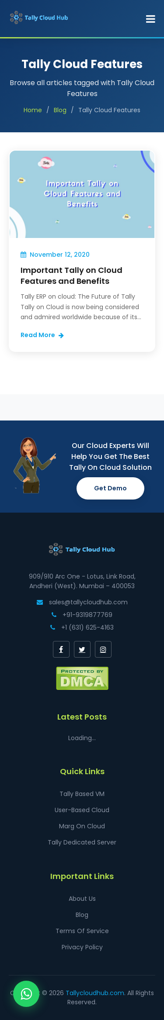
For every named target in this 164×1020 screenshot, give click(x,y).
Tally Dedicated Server (82, 842)
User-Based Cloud (82, 810)
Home (33, 110)
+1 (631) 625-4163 (82, 627)
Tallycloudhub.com (95, 993)
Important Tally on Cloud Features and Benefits (71, 275)
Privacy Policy (82, 947)
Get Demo (110, 488)
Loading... (82, 738)
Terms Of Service (82, 931)
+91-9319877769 (82, 614)
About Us (82, 898)
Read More (42, 335)
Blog (60, 110)
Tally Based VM (82, 793)
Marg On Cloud (82, 826)
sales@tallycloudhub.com (82, 602)
